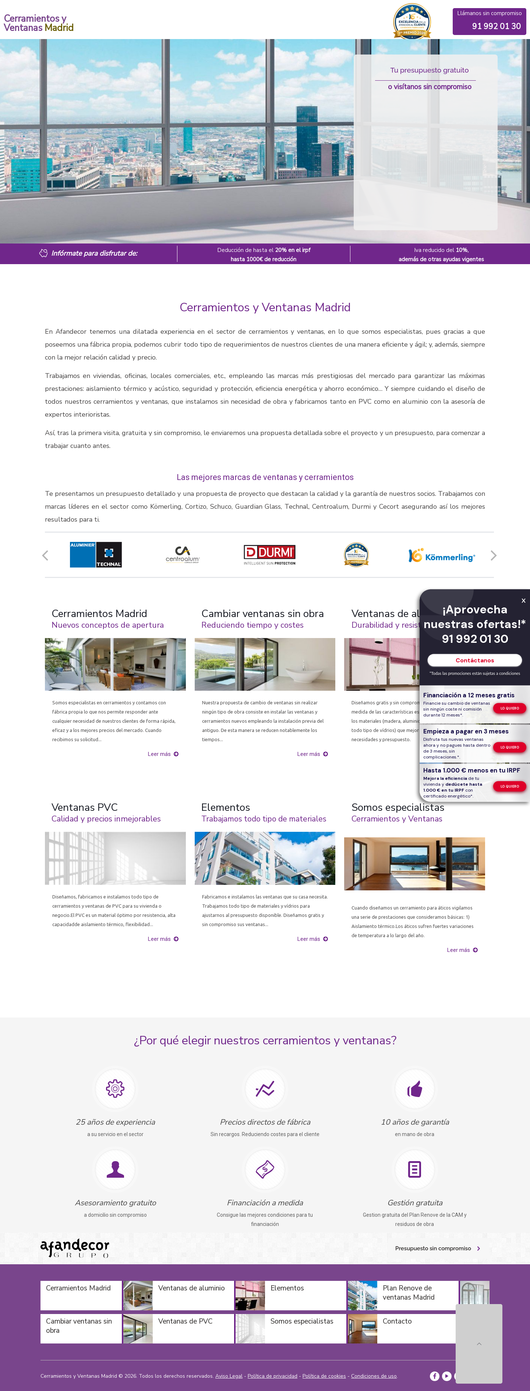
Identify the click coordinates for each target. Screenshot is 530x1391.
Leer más (159, 754)
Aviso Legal (229, 1376)
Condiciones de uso (374, 1376)
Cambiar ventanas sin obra (262, 614)
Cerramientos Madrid (99, 614)
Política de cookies (324, 1376)
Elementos (225, 807)
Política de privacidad (272, 1376)
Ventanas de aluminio (400, 614)
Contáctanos (475, 660)
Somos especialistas (398, 807)
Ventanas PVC (85, 807)
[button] (45, 555)
